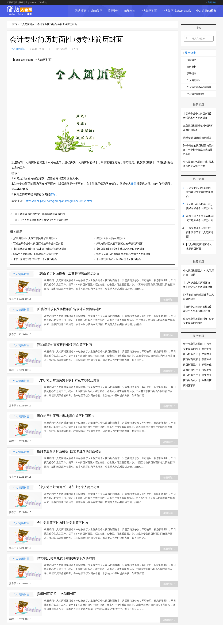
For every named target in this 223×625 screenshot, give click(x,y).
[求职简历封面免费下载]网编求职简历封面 (42, 213)
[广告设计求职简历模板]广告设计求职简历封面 (69, 308)
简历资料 (113, 10)
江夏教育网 (12, 2)
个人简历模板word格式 (176, 10)
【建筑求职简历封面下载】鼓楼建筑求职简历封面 (40, 248)
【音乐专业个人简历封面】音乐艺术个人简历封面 (199, 232)
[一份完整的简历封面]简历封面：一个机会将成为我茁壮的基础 (198, 149)
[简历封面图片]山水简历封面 (111, 238)
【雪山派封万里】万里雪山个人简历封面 (35, 258)
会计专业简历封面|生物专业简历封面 (57, 24)
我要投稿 (211, 2)
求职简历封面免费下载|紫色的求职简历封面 (119, 243)
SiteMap (33, 2)
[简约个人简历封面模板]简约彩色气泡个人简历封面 (123, 253)
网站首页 (80, 10)
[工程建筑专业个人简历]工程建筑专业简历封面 (38, 243)
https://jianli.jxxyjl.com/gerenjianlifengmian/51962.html (58, 201)
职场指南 (129, 10)
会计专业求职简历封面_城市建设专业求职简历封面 (199, 192)
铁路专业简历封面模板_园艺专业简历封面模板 (69, 451)
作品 (133, 183)
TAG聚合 (43, 2)
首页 (14, 24)
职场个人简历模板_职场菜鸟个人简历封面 (35, 253)
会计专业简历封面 (193, 343)
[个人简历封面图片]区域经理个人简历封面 (118, 258)
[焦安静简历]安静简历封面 (197, 137)
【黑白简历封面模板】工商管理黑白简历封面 (68, 273)
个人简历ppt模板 (206, 10)
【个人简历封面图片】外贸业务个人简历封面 (44, 219)
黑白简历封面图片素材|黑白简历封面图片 (65, 415)
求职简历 (96, 10)
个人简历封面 (148, 10)
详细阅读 (169, 299)
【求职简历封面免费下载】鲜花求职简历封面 (68, 380)
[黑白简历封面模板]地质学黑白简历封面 (64, 344)
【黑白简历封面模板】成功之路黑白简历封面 (120, 248)
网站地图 (23, 2)
